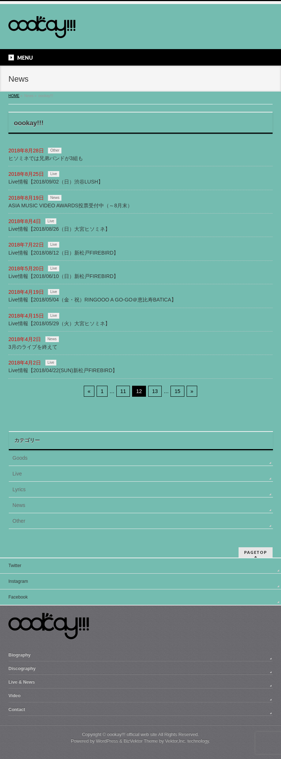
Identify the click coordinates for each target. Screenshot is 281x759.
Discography (21, 668)
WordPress (107, 741)
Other (54, 150)
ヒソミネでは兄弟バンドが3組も (45, 158)
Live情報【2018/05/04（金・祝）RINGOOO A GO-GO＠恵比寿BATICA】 (92, 300)
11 (123, 391)
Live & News (21, 682)
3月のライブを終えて (32, 347)
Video (14, 695)
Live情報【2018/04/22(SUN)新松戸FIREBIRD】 (62, 370)
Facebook (18, 597)
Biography (19, 655)
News (54, 198)
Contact (16, 709)
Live (53, 174)
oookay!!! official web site (132, 734)
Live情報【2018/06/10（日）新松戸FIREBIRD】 (63, 276)
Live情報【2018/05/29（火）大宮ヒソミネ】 (59, 323)
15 (177, 391)
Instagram (18, 581)
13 (155, 391)
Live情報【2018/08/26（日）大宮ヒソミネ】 (59, 229)
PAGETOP (255, 552)
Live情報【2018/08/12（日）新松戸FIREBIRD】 (63, 253)
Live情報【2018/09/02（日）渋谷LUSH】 (55, 182)
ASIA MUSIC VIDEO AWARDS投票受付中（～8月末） (70, 205)
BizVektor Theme (141, 741)
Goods (19, 458)
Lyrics (19, 489)
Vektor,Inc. (175, 741)
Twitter (14, 565)
